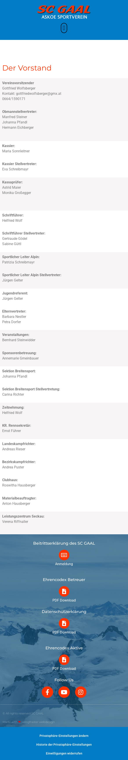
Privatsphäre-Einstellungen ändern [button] (64, 736)
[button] (64, 27)
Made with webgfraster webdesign (29, 722)
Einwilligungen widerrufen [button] (64, 753)
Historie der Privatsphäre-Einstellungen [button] (64, 744)
